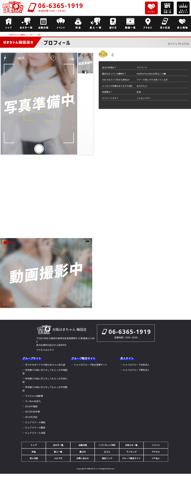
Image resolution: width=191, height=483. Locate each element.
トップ (34, 445)
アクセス (156, 451)
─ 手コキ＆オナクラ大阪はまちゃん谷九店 (43, 364)
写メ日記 (34, 458)
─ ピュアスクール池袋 (33, 432)
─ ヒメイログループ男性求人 (134, 369)
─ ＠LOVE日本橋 (31, 411)
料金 (34, 451)
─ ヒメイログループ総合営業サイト (89, 364)
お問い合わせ (82, 458)
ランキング (131, 451)
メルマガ (58, 458)
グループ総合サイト (131, 458)
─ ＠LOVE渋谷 (29, 417)
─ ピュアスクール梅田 (33, 422)
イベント (156, 445)
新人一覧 (58, 451)
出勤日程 (82, 445)
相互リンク (107, 458)
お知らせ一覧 (131, 445)
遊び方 (82, 451)
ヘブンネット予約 (107, 445)
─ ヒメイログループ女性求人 (134, 364)
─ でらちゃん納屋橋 (32, 395)
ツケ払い (156, 458)
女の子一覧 (58, 445)
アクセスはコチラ (45, 349)
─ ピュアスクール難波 (33, 427)
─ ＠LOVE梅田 (29, 406)
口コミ (107, 451)
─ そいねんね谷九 (31, 401)
